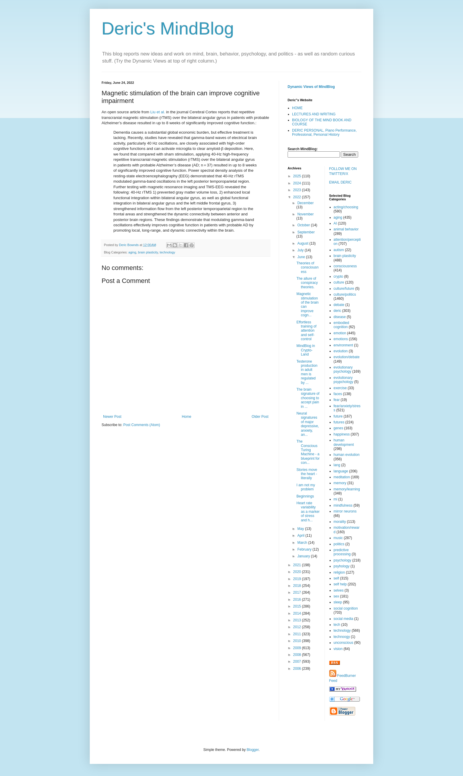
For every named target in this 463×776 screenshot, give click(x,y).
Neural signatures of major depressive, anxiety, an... (307, 424)
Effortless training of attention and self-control (306, 330)
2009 (297, 648)
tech (337, 625)
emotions (341, 339)
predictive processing (342, 552)
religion (339, 572)
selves (339, 590)
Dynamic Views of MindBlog (311, 87)
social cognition (346, 608)
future (338, 416)
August (303, 243)
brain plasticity (148, 252)
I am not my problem (305, 487)
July (301, 250)
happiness (342, 434)
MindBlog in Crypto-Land (305, 350)
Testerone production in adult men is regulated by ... (306, 372)
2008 (297, 655)
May (301, 529)
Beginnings (305, 496)
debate (339, 305)
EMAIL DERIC (340, 182)
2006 (297, 669)
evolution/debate (347, 357)
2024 (297, 183)
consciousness (345, 266)
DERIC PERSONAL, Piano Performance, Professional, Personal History (324, 132)
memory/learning (347, 489)
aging (132, 252)
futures (339, 422)
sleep (338, 602)
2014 (297, 613)
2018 (297, 586)
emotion (340, 333)
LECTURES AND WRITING (313, 114)
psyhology (342, 566)
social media (343, 619)
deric (337, 311)
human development (344, 442)
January (304, 556)
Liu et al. (157, 112)
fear (337, 400)
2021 (297, 565)
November (305, 214)
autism (339, 250)
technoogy (342, 637)
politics (339, 544)
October (304, 225)
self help (340, 584)
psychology (342, 560)
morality (340, 522)
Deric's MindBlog (168, 28)
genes (338, 428)
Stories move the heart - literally (306, 474)
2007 (297, 661)
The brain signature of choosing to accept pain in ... (307, 398)
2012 (297, 627)
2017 (297, 592)
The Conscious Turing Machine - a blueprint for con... (307, 452)
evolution (341, 351)
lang (337, 465)
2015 (297, 606)
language (341, 471)
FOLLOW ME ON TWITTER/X (343, 171)
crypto (338, 276)
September (306, 232)
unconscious (343, 643)
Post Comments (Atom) (141, 425)
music (338, 538)
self (336, 578)
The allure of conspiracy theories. (307, 282)
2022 (297, 197)
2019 (297, 579)
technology (167, 252)
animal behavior (346, 229)
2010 (297, 641)
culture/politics (345, 294)
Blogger (253, 750)
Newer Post (112, 417)
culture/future (344, 289)
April (301, 535)
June (301, 257)
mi (336, 499)
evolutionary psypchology (343, 380)
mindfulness (343, 505)
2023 (297, 190)
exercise (340, 388)
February (304, 549)
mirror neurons (345, 511)
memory (340, 483)
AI (335, 223)
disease (340, 317)
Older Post (260, 417)
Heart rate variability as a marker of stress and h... (307, 511)
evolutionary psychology (343, 369)
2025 (297, 176)
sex (336, 596)
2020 (297, 572)
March (302, 543)
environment (343, 345)
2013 (297, 620)
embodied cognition (341, 325)
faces (338, 394)
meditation (342, 477)
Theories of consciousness (307, 267)
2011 (297, 634)
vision (338, 649)
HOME (297, 108)
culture (339, 282)
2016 (297, 599)
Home (186, 417)
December (305, 203)
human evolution (347, 455)
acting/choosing (346, 207)
